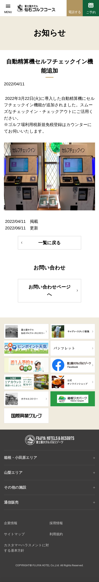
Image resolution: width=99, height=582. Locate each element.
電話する (74, 12)
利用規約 (56, 534)
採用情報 (56, 523)
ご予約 (91, 12)
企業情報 (10, 523)
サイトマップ (14, 534)
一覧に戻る (49, 242)
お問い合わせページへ (49, 290)
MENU (8, 12)
